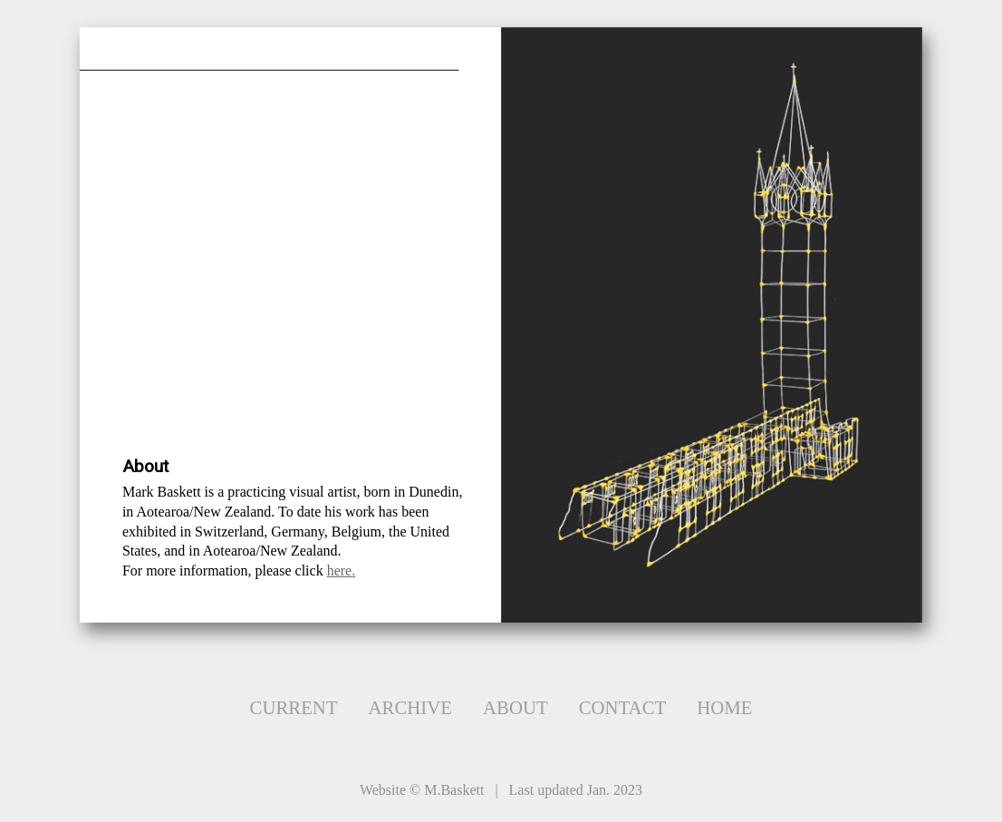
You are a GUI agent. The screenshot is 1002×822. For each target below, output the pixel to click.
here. (341, 570)
